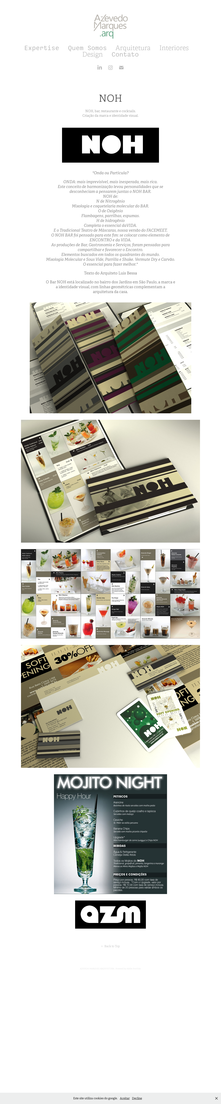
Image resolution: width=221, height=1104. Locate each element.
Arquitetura (133, 48)
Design (92, 54)
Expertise (41, 48)
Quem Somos (87, 48)
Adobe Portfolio (134, 968)
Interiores (174, 48)
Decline (137, 1098)
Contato (125, 54)
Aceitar (125, 1098)
